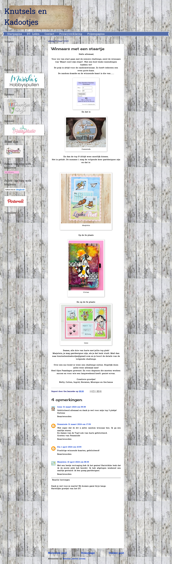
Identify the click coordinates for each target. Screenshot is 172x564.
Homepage (88, 553)
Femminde (62, 424)
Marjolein (62, 462)
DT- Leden (33, 34)
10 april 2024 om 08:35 (78, 462)
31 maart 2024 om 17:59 (79, 424)
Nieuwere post (57, 553)
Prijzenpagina (95, 34)
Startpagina (14, 34)
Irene (59, 407)
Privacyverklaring (70, 34)
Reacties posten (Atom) (74, 559)
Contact (49, 34)
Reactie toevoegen (61, 480)
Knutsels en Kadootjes (25, 17)
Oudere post (116, 553)
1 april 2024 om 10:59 (71, 447)
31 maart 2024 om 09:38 (74, 407)
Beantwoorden (64, 416)
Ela (58, 447)
